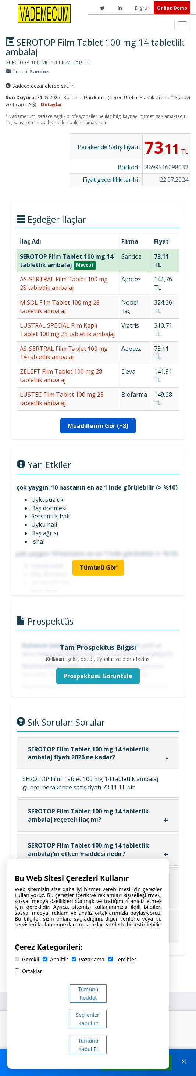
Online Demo (172, 8)
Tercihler (122, 959)
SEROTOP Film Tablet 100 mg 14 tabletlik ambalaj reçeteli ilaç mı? (88, 815)
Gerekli (27, 959)
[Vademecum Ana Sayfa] (44, 13)
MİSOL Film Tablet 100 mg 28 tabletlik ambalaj (60, 306)
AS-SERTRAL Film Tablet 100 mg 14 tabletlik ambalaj (64, 353)
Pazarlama (88, 959)
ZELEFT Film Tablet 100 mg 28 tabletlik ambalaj (61, 375)
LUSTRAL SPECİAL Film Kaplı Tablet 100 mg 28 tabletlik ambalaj (67, 329)
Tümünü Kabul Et (88, 1044)
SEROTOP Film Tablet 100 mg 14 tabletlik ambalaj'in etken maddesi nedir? (88, 849)
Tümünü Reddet (88, 993)
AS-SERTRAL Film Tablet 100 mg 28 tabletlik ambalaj (64, 283)
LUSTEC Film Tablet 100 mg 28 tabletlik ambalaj (62, 399)
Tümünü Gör (98, 568)
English (142, 8)
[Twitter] (102, 8)
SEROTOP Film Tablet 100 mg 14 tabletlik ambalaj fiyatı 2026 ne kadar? (88, 753)
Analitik (55, 959)
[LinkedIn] (120, 8)
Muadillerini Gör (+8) (98, 426)
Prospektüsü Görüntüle (98, 676)
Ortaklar (28, 971)
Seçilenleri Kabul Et (88, 1019)
